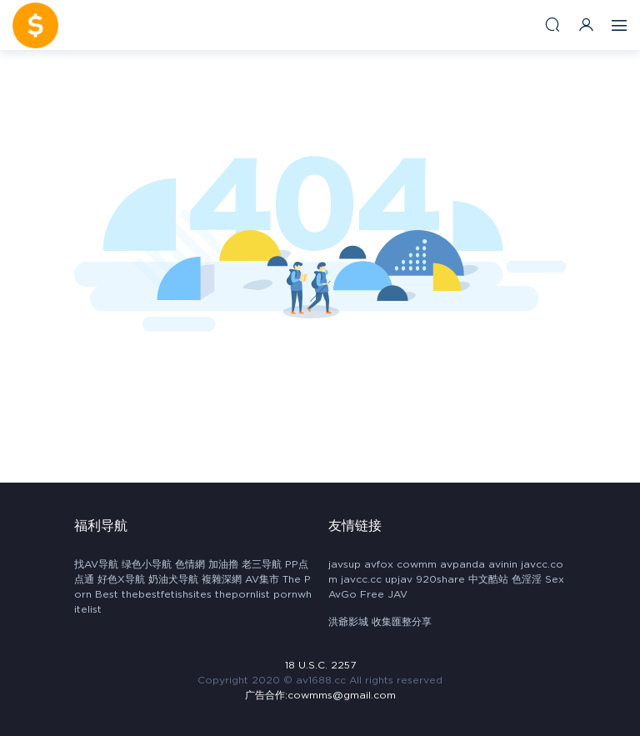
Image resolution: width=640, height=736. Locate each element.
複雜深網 (222, 579)
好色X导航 (121, 579)
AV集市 (262, 579)
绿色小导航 (147, 564)
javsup (344, 564)
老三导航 (262, 564)
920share (440, 579)
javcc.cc (361, 579)
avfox (378, 564)
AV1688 (35, 25)
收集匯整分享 (402, 622)
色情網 (190, 564)
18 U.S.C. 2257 (320, 665)
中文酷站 (488, 579)
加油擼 (223, 564)
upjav (398, 579)
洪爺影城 (348, 622)
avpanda (462, 564)
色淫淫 (527, 579)
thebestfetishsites (167, 594)
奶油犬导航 (173, 579)
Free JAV (384, 594)
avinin (503, 564)
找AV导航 (96, 564)
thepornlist (242, 594)
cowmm (417, 564)
